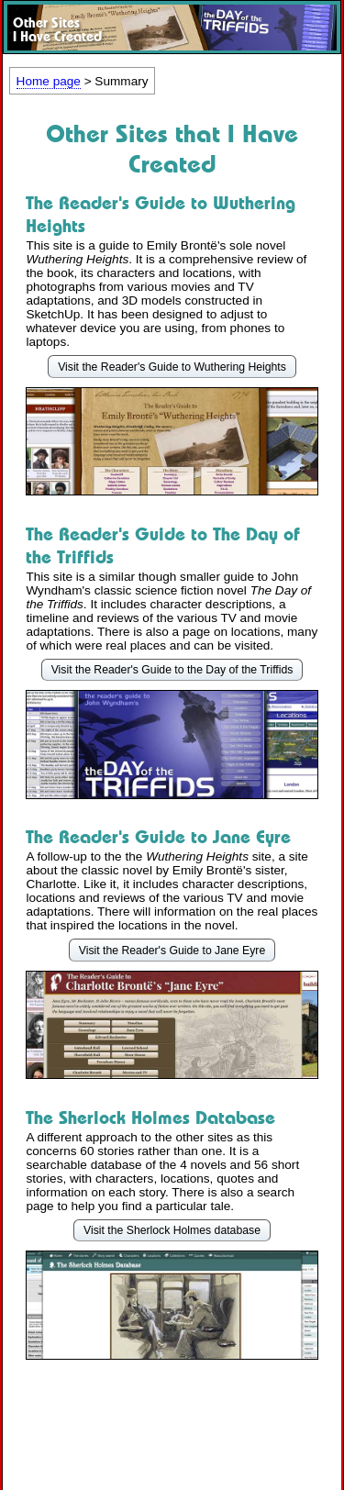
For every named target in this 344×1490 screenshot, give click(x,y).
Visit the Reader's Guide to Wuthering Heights (172, 367)
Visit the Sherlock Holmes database (172, 1230)
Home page (49, 81)
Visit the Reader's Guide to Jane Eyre (172, 950)
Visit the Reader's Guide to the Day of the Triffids (172, 669)
